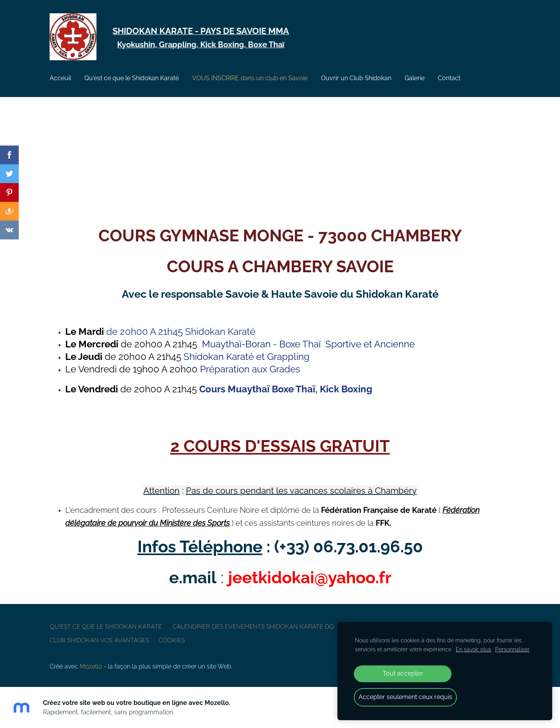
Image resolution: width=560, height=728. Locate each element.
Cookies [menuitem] (172, 640)
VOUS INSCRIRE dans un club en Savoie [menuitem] (250, 78)
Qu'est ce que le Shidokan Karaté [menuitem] (131, 78)
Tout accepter (403, 673)
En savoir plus (473, 649)
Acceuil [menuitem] (60, 78)
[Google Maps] (280, 161)
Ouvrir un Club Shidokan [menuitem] (356, 78)
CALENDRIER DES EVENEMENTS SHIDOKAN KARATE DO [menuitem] (253, 626)
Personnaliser (512, 649)
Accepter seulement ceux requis (405, 697)
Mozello (91, 666)
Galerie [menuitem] (414, 78)
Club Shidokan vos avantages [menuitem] (99, 640)
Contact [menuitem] (449, 78)
